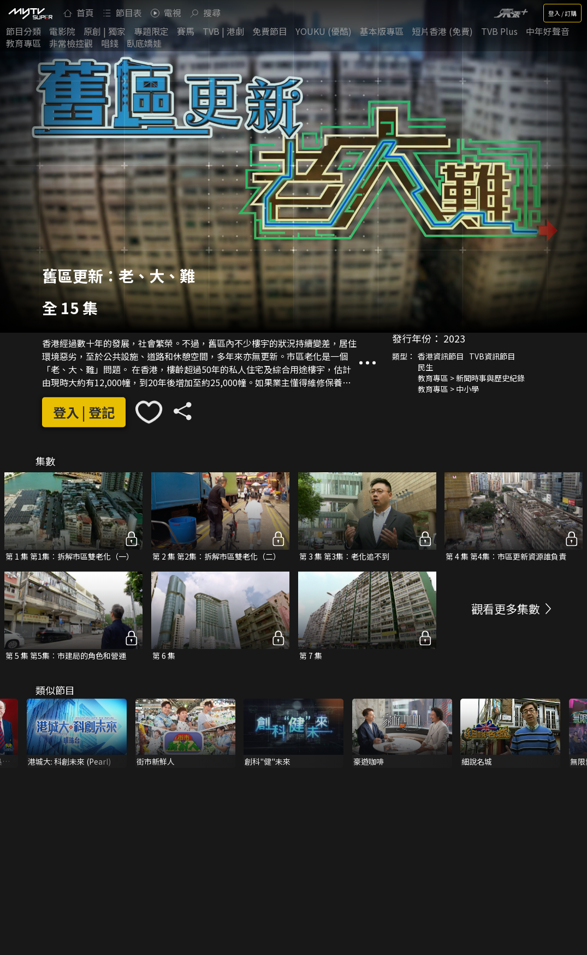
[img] (30, 13)
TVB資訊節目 (492, 356)
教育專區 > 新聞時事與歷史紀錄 (471, 378)
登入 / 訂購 (562, 13)
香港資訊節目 (441, 356)
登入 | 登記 (84, 412)
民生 (425, 367)
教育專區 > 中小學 (448, 388)
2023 (454, 338)
